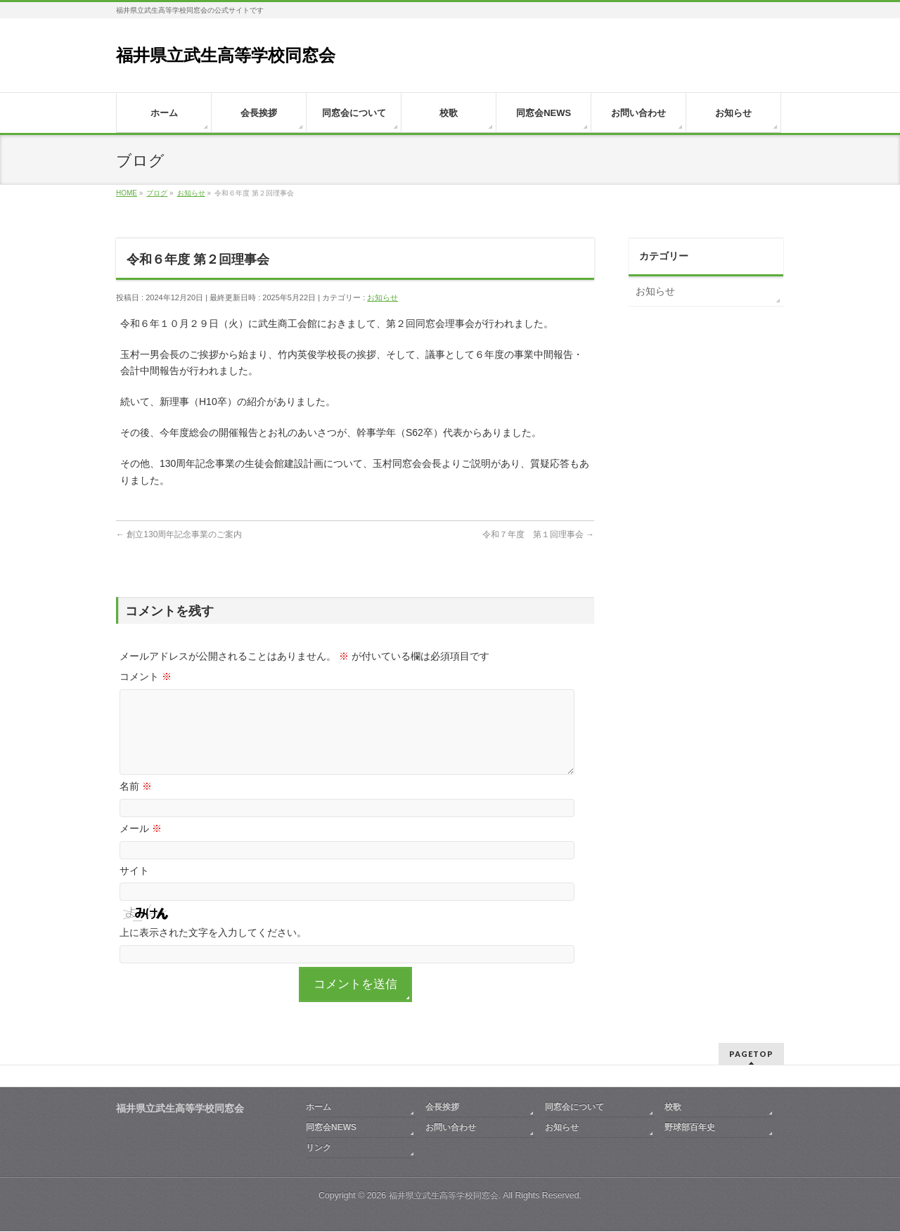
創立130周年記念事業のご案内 (179, 534)
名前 (136, 803)
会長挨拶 (442, 1107)
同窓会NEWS (331, 1128)
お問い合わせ (450, 1128)
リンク (318, 1148)
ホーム (318, 1107)
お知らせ (382, 297)
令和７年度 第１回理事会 (538, 534)
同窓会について (574, 1107)
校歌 (672, 1107)
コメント (146, 676)
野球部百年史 (689, 1128)
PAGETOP (751, 1054)
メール (141, 845)
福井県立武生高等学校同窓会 (225, 55)
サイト (134, 887)
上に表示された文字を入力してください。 (213, 949)
